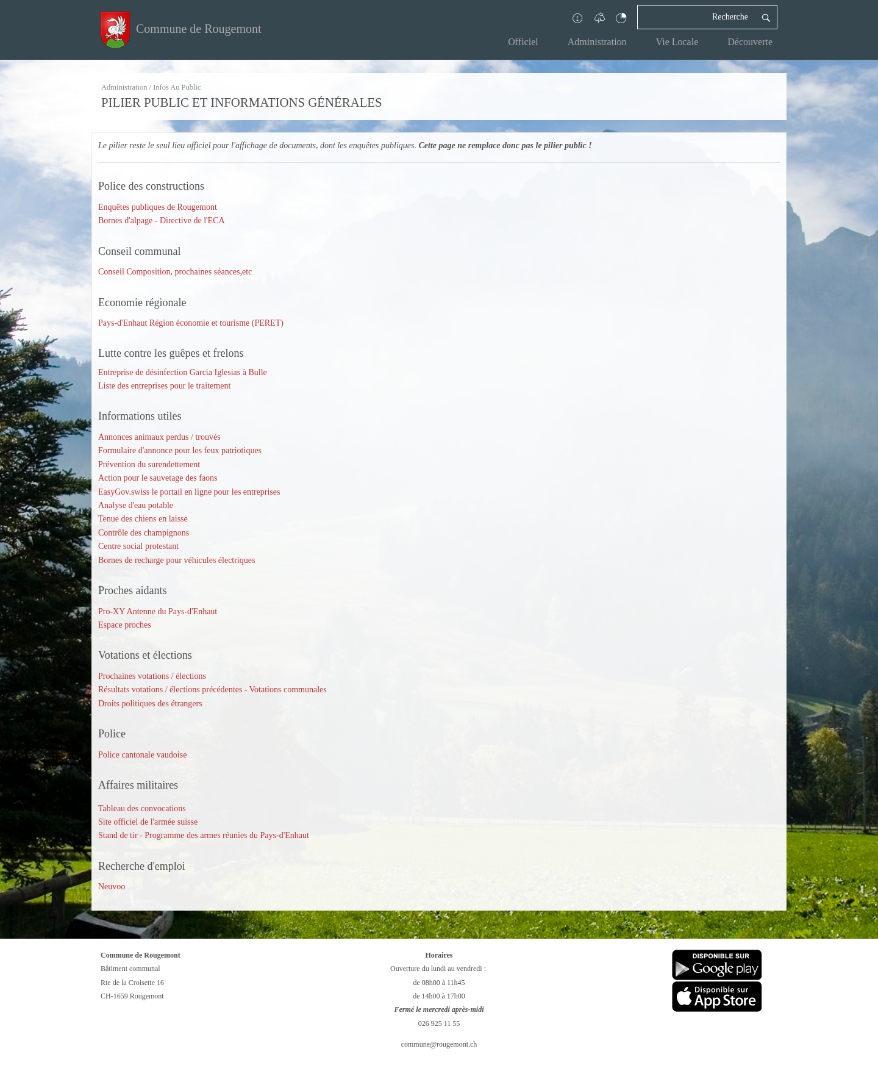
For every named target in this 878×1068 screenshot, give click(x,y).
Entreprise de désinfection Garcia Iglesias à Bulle (182, 372)
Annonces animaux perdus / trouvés (159, 437)
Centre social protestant (138, 546)
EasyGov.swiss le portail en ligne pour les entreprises (189, 491)
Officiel (523, 42)
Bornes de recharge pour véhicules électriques (176, 560)
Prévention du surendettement (149, 464)
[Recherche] (696, 17)
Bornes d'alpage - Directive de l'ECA (161, 220)
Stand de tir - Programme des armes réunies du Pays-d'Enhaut (203, 835)
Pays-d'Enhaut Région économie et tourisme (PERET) (191, 323)
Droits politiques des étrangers (150, 703)
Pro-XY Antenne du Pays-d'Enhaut (157, 611)
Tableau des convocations (142, 808)
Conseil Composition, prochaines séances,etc (176, 271)
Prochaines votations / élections (152, 676)
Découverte (750, 42)
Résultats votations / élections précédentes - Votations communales (212, 689)
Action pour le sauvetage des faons (158, 477)
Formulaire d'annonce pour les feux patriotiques (180, 450)
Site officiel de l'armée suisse (148, 821)
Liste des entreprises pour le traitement (164, 385)
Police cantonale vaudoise (142, 754)
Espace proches (124, 624)
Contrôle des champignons (143, 532)
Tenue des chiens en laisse (143, 518)
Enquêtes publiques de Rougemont (157, 207)
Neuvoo (111, 886)
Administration (597, 42)
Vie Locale (677, 42)
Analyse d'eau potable (135, 505)
